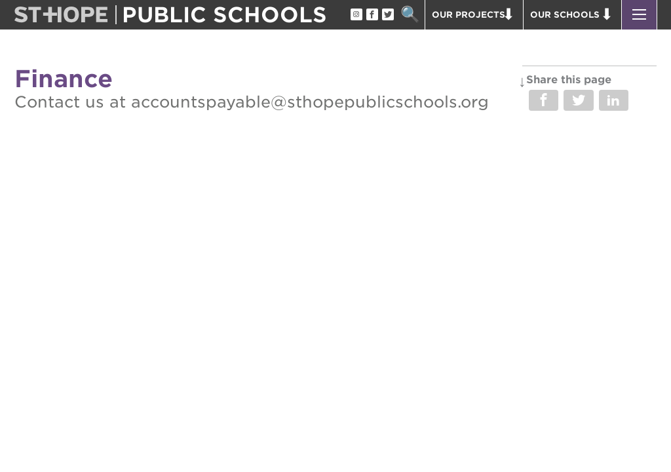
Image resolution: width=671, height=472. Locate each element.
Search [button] (410, 15)
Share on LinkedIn (613, 100)
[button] (639, 15)
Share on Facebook (543, 100)
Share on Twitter (578, 100)
